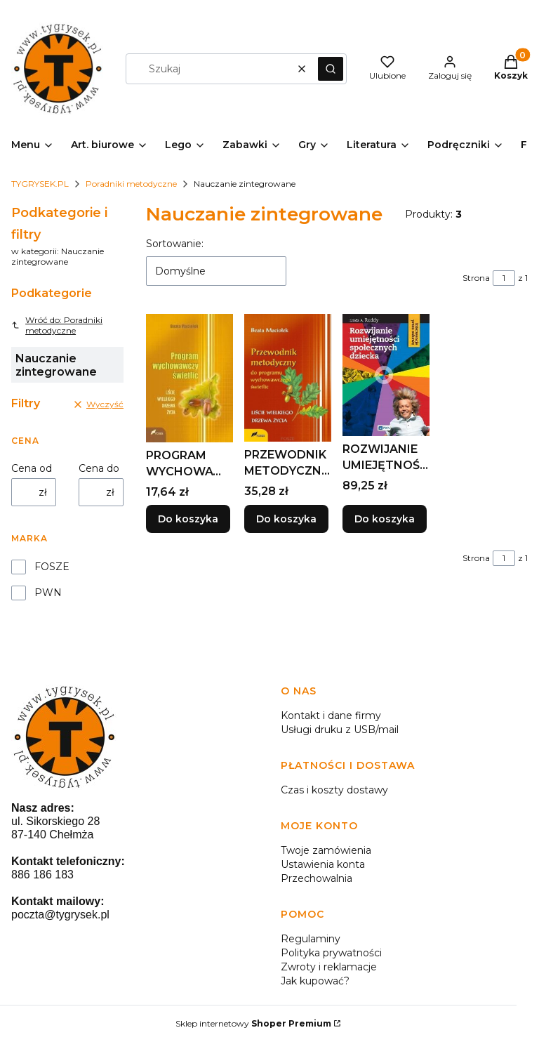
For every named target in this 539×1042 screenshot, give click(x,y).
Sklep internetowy (253, 1023)
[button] (330, 69)
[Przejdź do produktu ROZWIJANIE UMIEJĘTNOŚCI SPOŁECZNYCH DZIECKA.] (386, 375)
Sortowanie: (175, 243)
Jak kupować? (315, 981)
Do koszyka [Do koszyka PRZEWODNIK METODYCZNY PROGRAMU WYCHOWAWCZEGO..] (286, 519)
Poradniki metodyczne (131, 183)
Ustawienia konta (323, 864)
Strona (476, 277)
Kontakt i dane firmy (331, 715)
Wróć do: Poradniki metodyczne (56, 325)
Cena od (31, 468)
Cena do (99, 468)
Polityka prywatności (331, 953)
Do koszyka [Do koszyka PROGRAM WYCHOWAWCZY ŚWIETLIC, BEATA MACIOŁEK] (188, 519)
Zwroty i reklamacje (329, 967)
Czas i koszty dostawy (334, 790)
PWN (48, 592)
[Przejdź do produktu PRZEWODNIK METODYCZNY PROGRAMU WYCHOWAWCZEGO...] (287, 378)
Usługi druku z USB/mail (340, 729)
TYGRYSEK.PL (40, 183)
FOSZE (51, 566)
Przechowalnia (316, 878)
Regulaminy (310, 938)
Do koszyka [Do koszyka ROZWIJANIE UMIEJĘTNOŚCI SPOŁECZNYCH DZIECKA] (384, 519)
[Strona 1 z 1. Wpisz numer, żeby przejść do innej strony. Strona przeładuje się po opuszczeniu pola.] (504, 278)
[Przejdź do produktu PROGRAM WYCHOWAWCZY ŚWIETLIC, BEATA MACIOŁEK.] (189, 378)
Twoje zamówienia (326, 850)
